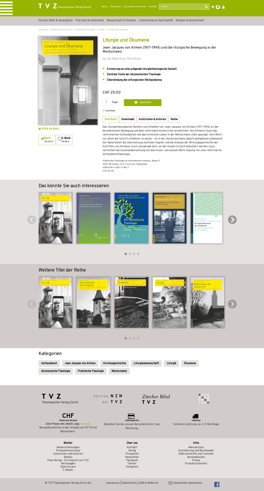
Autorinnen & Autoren (134, 6)
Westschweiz (119, 371)
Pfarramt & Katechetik (89, 20)
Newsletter (132, 457)
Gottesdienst (49, 363)
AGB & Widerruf (148, 483)
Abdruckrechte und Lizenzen (196, 454)
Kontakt (152, 6)
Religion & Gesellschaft (190, 20)
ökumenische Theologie (55, 371)
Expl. (115, 102)
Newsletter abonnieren (185, 483)
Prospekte (115, 6)
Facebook (132, 460)
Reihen (68, 457)
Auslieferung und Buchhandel (196, 450)
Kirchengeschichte (114, 363)
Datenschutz (129, 483)
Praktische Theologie (91, 371)
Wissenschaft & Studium (121, 20)
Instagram (132, 467)
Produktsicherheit (196, 463)
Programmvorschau (68, 450)
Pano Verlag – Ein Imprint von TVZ (68, 460)
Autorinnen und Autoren (68, 454)
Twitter (132, 463)
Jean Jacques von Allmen (80, 363)
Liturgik (171, 363)
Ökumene (190, 363)
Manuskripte (196, 447)
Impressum (113, 483)
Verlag (132, 450)
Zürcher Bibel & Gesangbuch (55, 20)
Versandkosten (196, 457)
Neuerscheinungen (68, 447)
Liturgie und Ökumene (117, 29)
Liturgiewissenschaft (146, 363)
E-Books (68, 470)
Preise (196, 460)
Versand (85, 424)
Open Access (68, 467)
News (104, 6)
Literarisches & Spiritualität (156, 20)
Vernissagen (68, 463)
